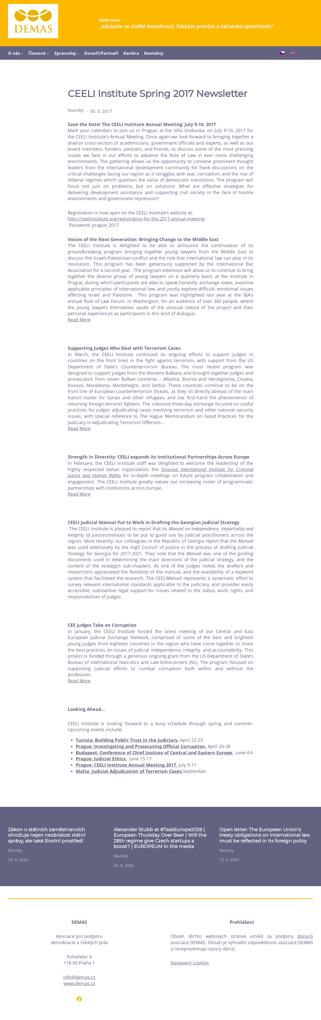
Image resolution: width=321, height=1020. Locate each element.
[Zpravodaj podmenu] (78, 53)
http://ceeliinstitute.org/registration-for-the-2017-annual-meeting (136, 219)
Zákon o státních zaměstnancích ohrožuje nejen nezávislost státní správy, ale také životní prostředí (46, 835)
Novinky (76, 110)
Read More (79, 320)
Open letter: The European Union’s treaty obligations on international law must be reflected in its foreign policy (264, 835)
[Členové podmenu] (47, 53)
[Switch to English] (293, 53)
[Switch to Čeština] (282, 53)
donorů (305, 936)
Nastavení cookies (190, 963)
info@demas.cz (79, 977)
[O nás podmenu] (22, 53)
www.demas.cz (79, 983)
